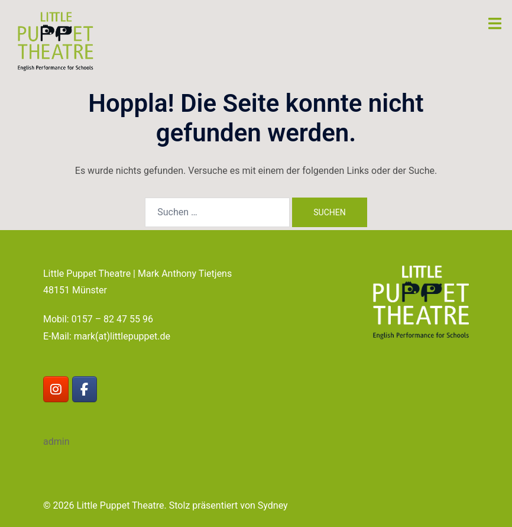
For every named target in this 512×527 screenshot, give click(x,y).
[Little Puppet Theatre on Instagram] (56, 389)
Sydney (273, 505)
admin (56, 441)
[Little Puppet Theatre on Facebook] (85, 389)
